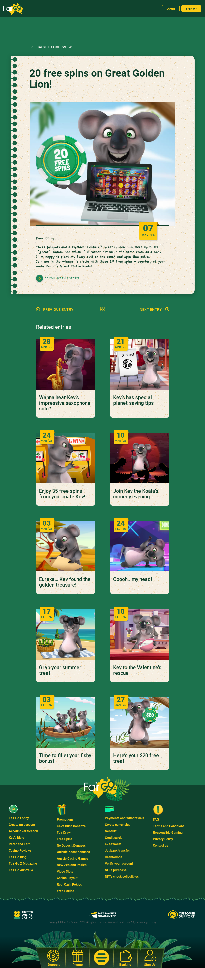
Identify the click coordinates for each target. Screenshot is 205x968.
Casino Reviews (20, 850)
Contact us (160, 845)
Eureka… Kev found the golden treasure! (64, 582)
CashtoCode (113, 857)
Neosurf (111, 831)
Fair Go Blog (17, 857)
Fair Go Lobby (19, 818)
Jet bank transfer (117, 850)
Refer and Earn (19, 844)
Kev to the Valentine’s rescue (137, 670)
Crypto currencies (117, 825)
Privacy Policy (163, 839)
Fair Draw (64, 832)
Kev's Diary (16, 838)
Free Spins (64, 839)
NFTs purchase (116, 870)
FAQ (156, 819)
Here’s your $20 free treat (136, 758)
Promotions (65, 819)
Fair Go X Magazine (23, 863)
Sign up (191, 8)
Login (171, 8)
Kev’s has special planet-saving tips (133, 400)
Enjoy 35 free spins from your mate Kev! (62, 494)
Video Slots (65, 871)
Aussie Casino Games (72, 858)
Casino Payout (67, 878)
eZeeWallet (113, 844)
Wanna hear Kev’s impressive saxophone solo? (64, 403)
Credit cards (113, 838)
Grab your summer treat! (60, 670)
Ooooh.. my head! (132, 579)
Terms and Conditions (168, 826)
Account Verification (23, 831)
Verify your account (119, 863)
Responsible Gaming (168, 832)
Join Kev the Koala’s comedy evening (135, 494)
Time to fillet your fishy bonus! (65, 758)
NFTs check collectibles (122, 876)
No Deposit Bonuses (71, 845)
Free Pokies (65, 891)
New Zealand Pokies (71, 865)
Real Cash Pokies (69, 884)
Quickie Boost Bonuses (73, 852)
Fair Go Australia (21, 870)
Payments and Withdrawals (124, 818)
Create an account (22, 825)
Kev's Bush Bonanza (71, 826)
